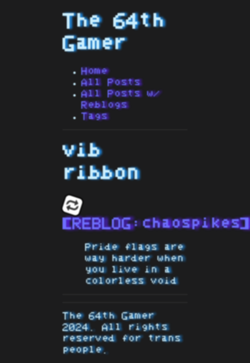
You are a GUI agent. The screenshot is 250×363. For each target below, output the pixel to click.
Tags (94, 116)
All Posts (111, 82)
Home (94, 71)
